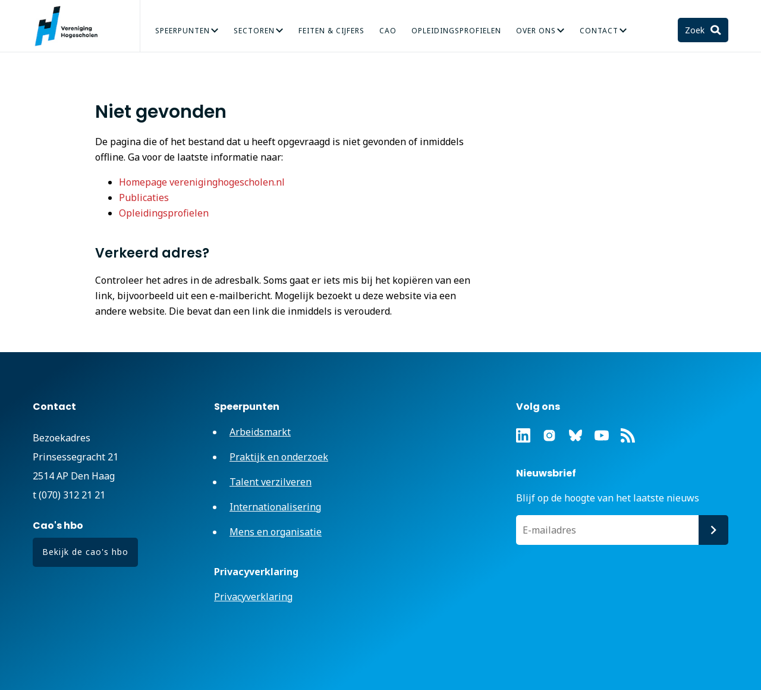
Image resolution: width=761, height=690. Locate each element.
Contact (599, 31)
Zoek (696, 30)
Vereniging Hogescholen (71, 26)
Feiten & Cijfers (331, 31)
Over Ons (536, 31)
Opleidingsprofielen (456, 31)
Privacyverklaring (253, 596)
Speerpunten (182, 31)
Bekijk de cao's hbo (85, 551)
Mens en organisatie (275, 531)
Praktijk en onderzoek (278, 456)
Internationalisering (275, 506)
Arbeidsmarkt (260, 431)
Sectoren (254, 31)
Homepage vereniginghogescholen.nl (202, 182)
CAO (388, 31)
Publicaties (144, 197)
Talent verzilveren (270, 481)
